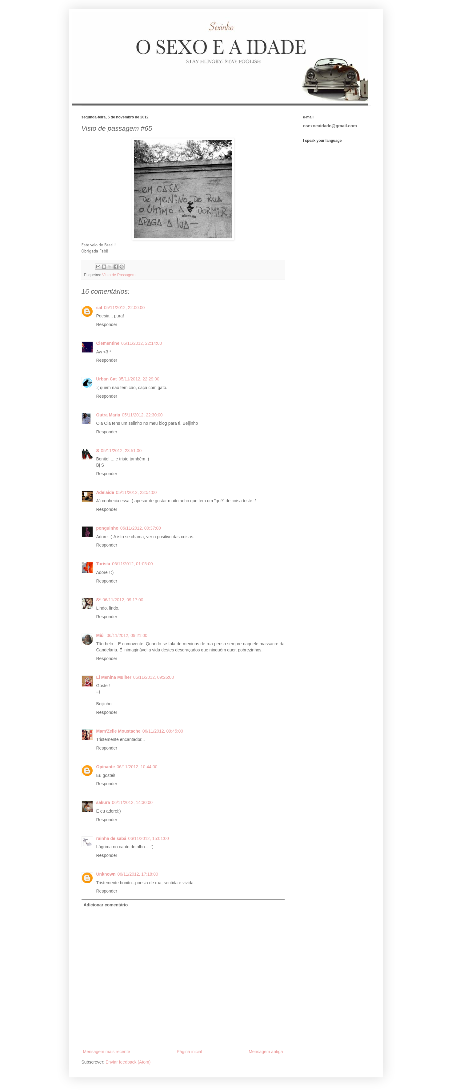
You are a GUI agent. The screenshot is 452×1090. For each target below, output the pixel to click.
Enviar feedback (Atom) (128, 1062)
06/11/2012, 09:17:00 (122, 599)
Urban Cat (106, 378)
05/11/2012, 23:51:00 (121, 450)
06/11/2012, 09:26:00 (153, 677)
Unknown (106, 874)
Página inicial (189, 1051)
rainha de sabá (111, 838)
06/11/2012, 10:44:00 (137, 766)
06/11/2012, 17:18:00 (138, 874)
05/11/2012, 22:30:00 (142, 414)
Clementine (107, 343)
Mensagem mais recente (106, 1051)
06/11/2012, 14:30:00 (132, 802)
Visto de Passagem (118, 275)
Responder (107, 324)
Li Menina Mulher (113, 677)
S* (98, 599)
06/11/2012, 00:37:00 (140, 528)
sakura (103, 802)
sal (99, 307)
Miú (100, 635)
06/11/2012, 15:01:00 (148, 838)
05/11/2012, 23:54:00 (136, 492)
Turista (103, 563)
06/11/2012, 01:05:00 (132, 563)
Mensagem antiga (266, 1051)
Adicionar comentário (106, 904)
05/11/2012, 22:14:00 (141, 343)
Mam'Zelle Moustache (118, 731)
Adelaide (105, 492)
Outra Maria (108, 414)
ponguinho (107, 528)
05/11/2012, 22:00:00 (124, 307)
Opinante (105, 766)
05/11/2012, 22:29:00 (138, 378)
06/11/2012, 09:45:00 (162, 731)
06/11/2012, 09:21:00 (127, 635)
